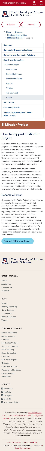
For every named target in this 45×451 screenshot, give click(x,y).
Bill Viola (9, 88)
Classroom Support (9, 366)
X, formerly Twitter (12, 402)
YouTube (7, 392)
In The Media (6, 313)
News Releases (7, 310)
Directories (6, 376)
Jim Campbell (11, 69)
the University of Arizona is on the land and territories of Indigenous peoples (22, 415)
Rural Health (8, 102)
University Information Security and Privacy (22, 442)
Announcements (8, 336)
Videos (4, 320)
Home (8, 32)
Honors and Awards (9, 346)
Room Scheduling (8, 353)
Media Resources (8, 317)
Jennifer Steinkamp (14, 79)
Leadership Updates (9, 343)
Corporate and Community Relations (19, 55)
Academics (6, 284)
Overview (7, 45)
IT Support (5, 363)
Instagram (8, 395)
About (4, 280)
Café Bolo (5, 356)
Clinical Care (6, 287)
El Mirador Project (14, 38)
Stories (4, 303)
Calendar (5, 339)
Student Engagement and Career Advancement (17, 114)
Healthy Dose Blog (9, 306)
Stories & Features (9, 333)
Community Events (11, 107)
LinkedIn (7, 399)
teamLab (9, 83)
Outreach (19, 32)
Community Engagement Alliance (17, 50)
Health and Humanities (17, 35)
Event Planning (7, 349)
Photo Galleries (7, 373)
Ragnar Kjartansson (14, 74)
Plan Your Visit (12, 93)
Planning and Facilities (11, 370)
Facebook (8, 389)
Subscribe (11, 24)
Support (31, 24)
